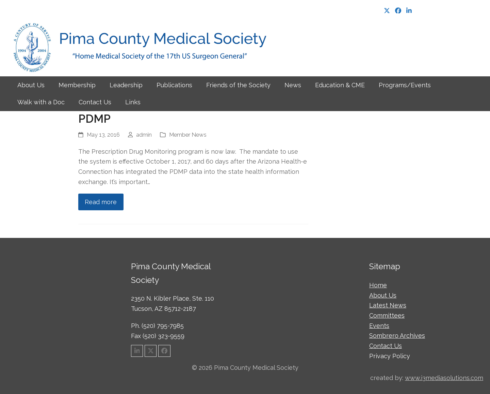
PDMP (94, 118)
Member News (188, 134)
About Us (382, 295)
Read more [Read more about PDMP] (101, 202)
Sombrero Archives (397, 335)
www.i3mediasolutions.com (444, 377)
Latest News (387, 305)
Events (379, 325)
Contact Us (385, 345)
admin (144, 134)
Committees (387, 315)
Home (378, 285)
